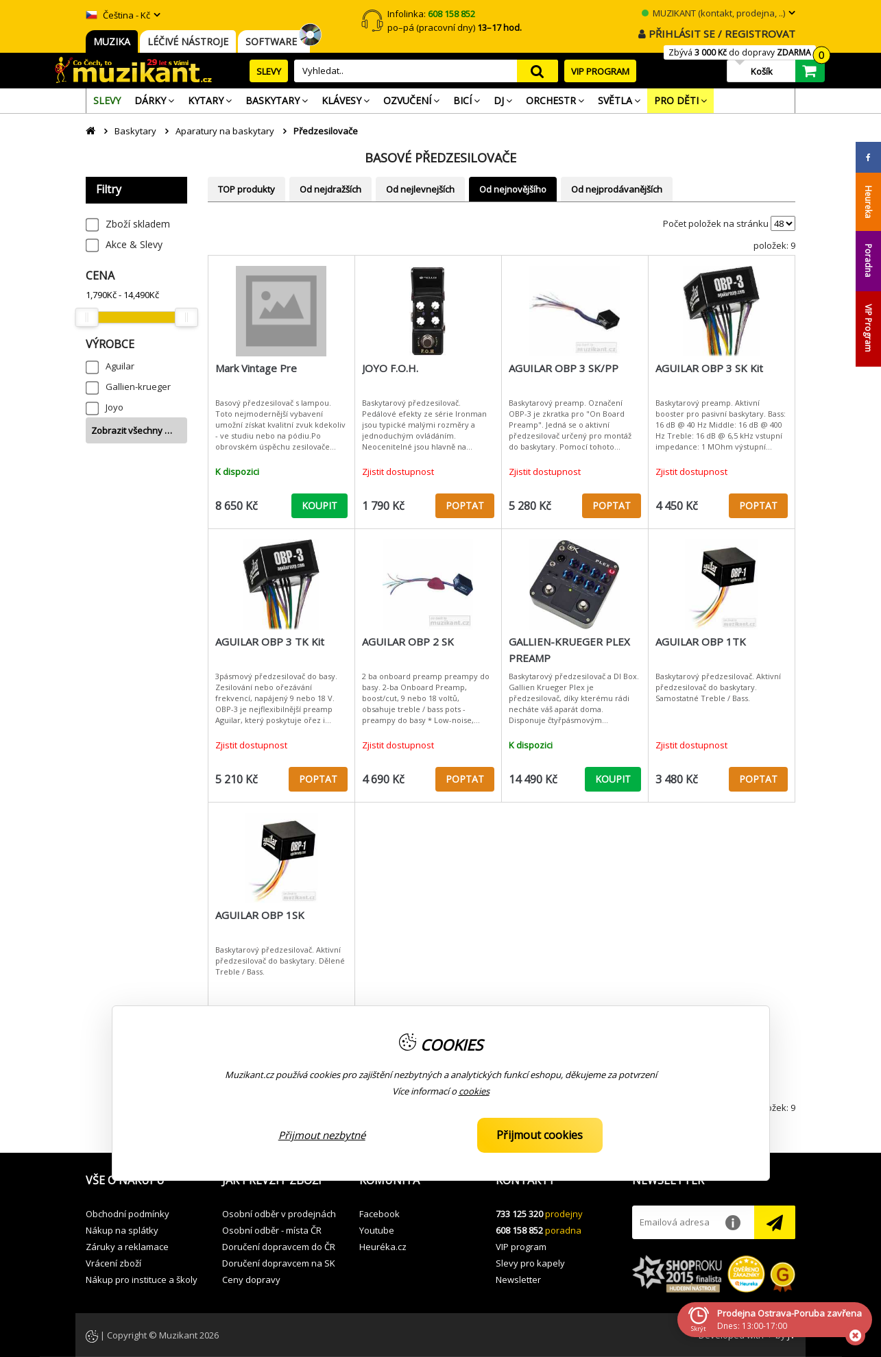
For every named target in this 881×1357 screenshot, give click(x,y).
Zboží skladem (138, 223)
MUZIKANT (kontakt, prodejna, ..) (713, 13)
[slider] (86, 317)
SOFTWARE (273, 41)
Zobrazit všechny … (131, 430)
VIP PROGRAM (600, 71)
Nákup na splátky (122, 1230)
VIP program (521, 1246)
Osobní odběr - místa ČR (272, 1230)
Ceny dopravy (251, 1279)
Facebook (379, 1214)
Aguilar (120, 366)
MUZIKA (111, 41)
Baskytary (135, 131)
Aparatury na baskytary (225, 131)
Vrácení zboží (113, 1263)
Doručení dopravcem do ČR (278, 1246)
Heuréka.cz (383, 1246)
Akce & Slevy (134, 244)
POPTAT (465, 505)
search (537, 71)
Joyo (114, 407)
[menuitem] (107, 100)
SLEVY (268, 71)
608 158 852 (519, 1230)
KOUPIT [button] (319, 505)
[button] (144, 1180)
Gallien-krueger (138, 386)
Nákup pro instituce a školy (141, 1279)
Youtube (376, 1230)
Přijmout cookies (539, 1134)
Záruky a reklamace (127, 1246)
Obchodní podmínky (127, 1214)
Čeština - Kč (118, 15)
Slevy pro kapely (530, 1263)
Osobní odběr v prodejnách (279, 1214)
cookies (474, 1091)
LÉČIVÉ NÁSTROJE (187, 41)
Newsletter (518, 1279)
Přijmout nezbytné (321, 1135)
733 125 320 (519, 1214)
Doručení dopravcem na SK (278, 1263)
